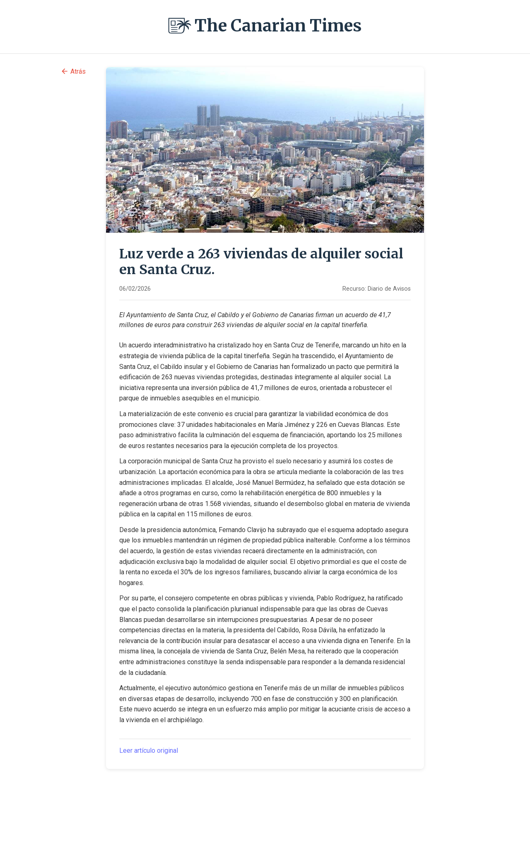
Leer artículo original (148, 750)
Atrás (73, 71)
